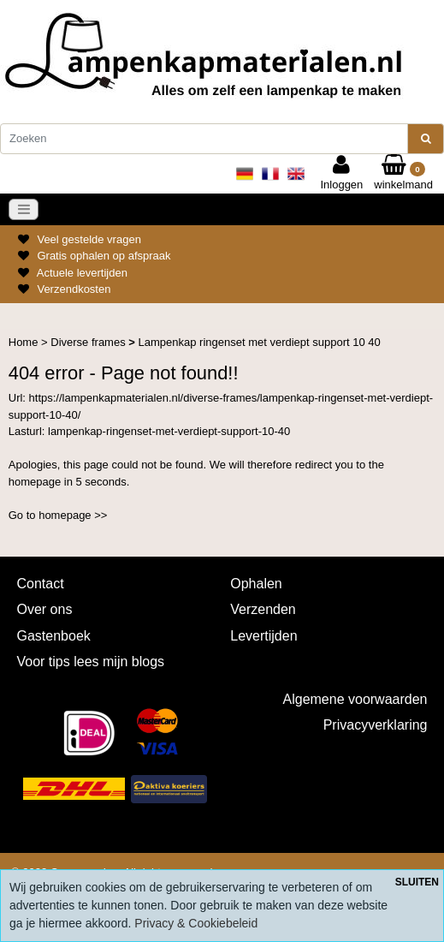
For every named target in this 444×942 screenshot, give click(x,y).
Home (25, 342)
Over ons (45, 609)
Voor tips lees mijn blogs (91, 661)
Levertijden (263, 636)
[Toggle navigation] (24, 210)
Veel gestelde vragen (88, 239)
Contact (40, 583)
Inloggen (341, 173)
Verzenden (263, 609)
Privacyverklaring (375, 725)
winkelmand (403, 173)
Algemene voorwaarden (355, 699)
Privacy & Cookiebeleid (196, 923)
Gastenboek (54, 636)
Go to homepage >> (58, 515)
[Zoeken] (204, 138)
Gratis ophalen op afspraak (103, 255)
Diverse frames (89, 342)
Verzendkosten (73, 289)
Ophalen (256, 583)
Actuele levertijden (82, 272)
